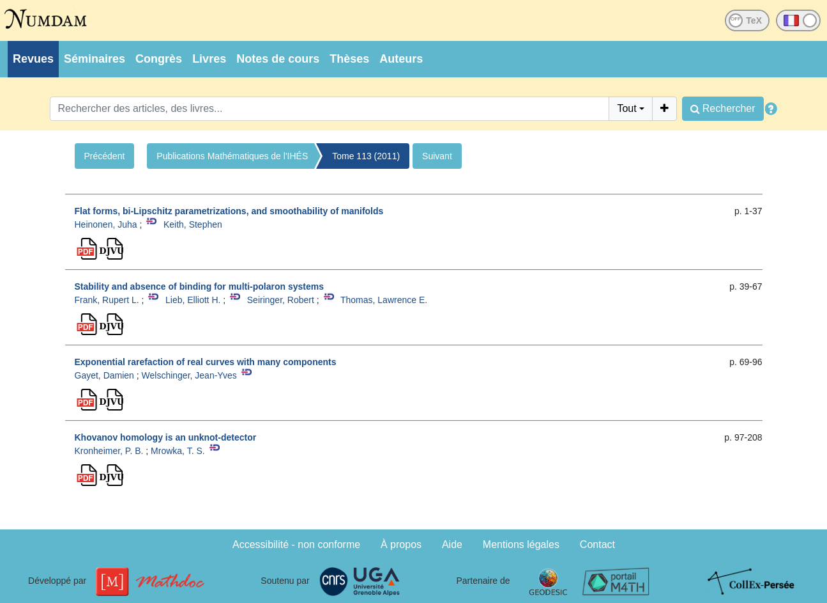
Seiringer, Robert (280, 300)
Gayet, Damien (104, 375)
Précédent (104, 156)
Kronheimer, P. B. (109, 451)
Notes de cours (277, 58)
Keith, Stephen (192, 224)
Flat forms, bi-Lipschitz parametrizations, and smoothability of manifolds (229, 211)
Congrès (158, 58)
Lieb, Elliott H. (192, 300)
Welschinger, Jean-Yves (189, 375)
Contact (597, 544)
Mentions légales (521, 544)
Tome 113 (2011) (366, 156)
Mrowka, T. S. (178, 451)
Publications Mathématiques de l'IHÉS (232, 156)
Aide (452, 544)
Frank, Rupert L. (107, 300)
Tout (626, 108)
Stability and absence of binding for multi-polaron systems (199, 286)
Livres (209, 58)
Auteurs (401, 58)
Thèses (349, 58)
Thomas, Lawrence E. (383, 300)
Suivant (437, 156)
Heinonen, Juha (106, 224)
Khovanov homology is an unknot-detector (166, 437)
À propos (401, 544)
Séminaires (94, 58)
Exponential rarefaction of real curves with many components (206, 362)
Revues (33, 58)
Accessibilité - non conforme (296, 544)
